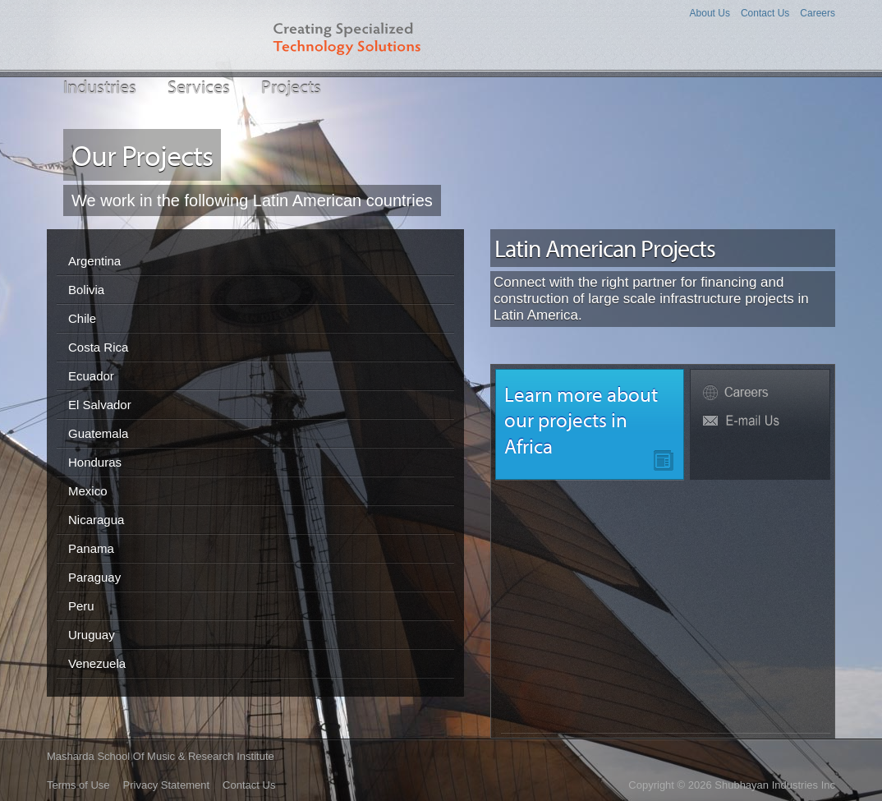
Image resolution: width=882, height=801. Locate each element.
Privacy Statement (166, 785)
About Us (710, 13)
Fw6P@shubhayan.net (760, 421)
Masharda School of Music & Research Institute (160, 756)
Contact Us (765, 13)
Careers (817, 13)
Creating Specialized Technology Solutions (360, 35)
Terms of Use (78, 785)
